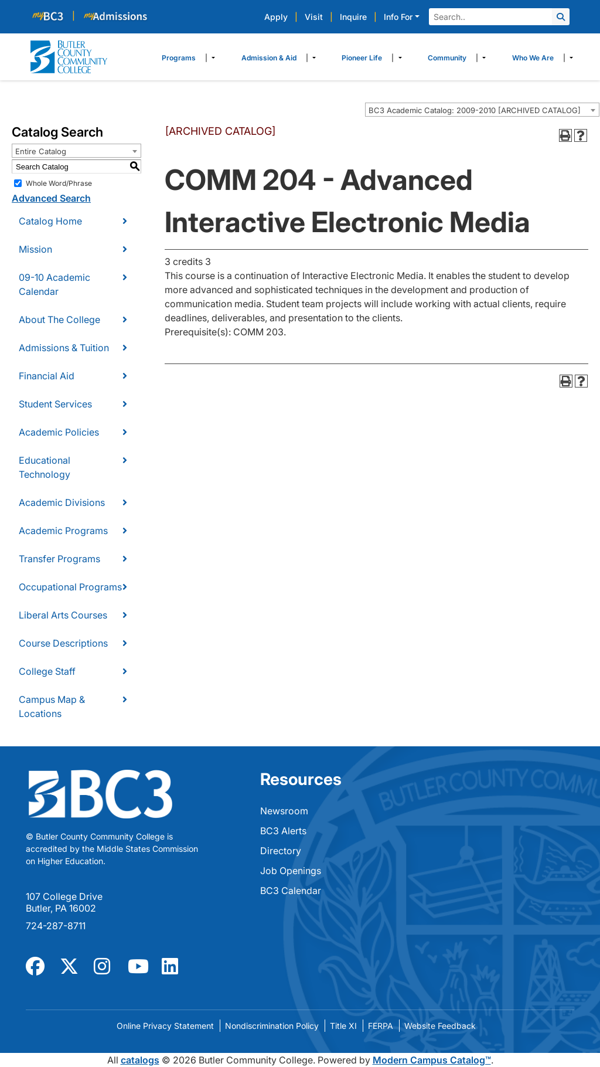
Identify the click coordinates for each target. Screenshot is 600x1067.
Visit (314, 17)
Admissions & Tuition (64, 348)
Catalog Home (50, 221)
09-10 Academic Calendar (54, 284)
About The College (59, 319)
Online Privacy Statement (165, 1026)
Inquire (353, 17)
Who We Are (533, 57)
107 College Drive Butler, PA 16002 (64, 902)
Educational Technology (44, 467)
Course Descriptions (63, 643)
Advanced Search (51, 198)
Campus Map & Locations (52, 706)
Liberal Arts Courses (63, 615)
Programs (179, 57)
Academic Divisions (62, 502)
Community (447, 57)
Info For (398, 17)
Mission (35, 249)
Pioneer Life (362, 57)
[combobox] (482, 110)
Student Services (55, 404)
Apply (276, 17)
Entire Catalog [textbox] (40, 151)
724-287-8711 (56, 926)
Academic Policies (59, 432)
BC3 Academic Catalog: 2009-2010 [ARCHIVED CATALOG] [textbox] (475, 110)
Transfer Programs (59, 559)
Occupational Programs (70, 587)
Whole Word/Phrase (59, 183)
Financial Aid (46, 376)
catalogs (140, 1060)
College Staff (47, 671)
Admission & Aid (268, 57)
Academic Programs (63, 530)
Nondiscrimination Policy (272, 1026)
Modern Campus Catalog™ (432, 1060)
